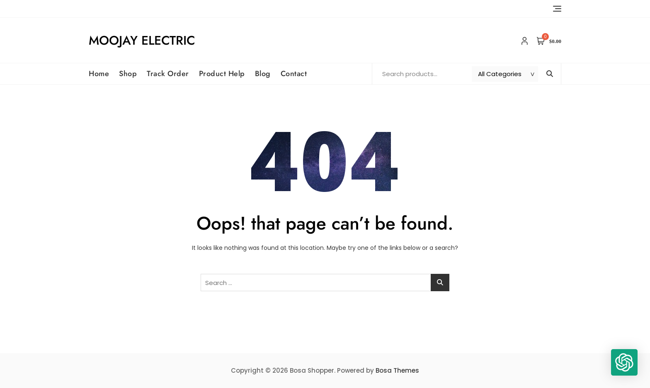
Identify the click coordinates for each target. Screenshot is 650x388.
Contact (294, 73)
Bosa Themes (397, 370)
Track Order (168, 73)
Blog (263, 73)
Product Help (222, 73)
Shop (128, 73)
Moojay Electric (142, 40)
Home (99, 73)
